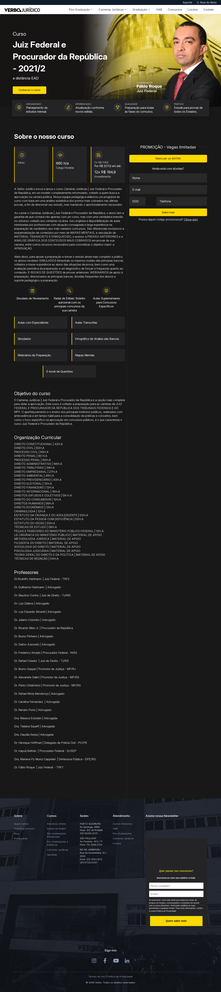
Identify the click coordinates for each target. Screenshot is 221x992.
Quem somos (21, 823)
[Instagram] (94, 960)
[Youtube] (116, 960)
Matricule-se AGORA (168, 158)
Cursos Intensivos (122, 823)
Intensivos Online (56, 823)
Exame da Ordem (56, 828)
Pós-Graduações (122, 833)
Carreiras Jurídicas (57, 849)
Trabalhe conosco (24, 828)
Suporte (187, 2)
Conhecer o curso (29, 90)
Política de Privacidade (120, 976)
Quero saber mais (176, 920)
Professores (21, 838)
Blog (16, 833)
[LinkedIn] (127, 960)
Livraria (117, 843)
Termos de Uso (96, 976)
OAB (115, 828)
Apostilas (52, 854)
